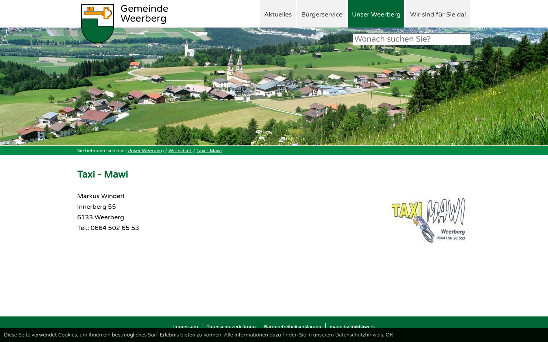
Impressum (185, 326)
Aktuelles (278, 14)
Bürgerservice (321, 14)
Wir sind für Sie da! (438, 14)
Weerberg (144, 14)
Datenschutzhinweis (359, 335)
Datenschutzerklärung (231, 326)
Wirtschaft (180, 150)
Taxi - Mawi (209, 150)
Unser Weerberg (376, 14)
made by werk (352, 326)
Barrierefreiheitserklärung (293, 326)
